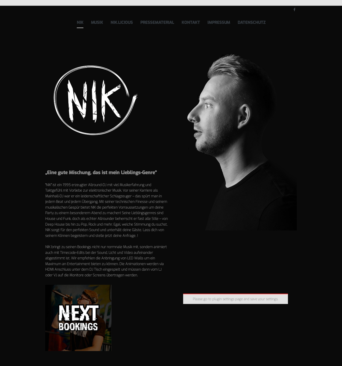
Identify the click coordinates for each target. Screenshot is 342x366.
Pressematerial (157, 22)
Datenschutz (251, 22)
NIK (80, 22)
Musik (97, 22)
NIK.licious (122, 22)
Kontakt (191, 22)
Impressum (218, 22)
